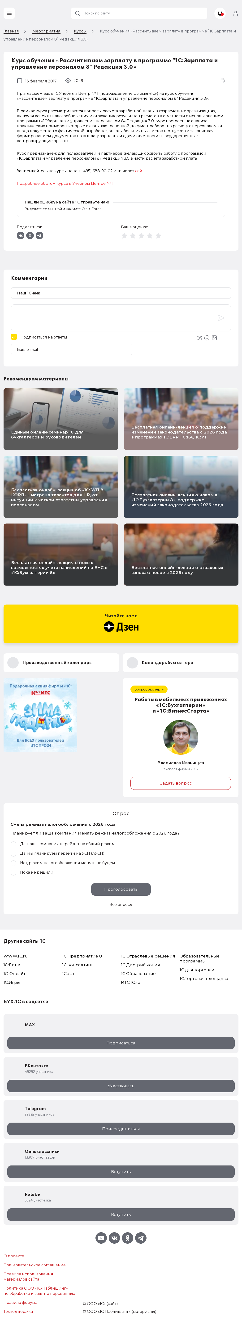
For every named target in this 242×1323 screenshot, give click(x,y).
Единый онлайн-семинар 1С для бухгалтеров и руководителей (47, 434)
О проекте (14, 1256)
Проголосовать (121, 889)
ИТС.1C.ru (130, 982)
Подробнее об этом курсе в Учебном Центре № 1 (65, 183)
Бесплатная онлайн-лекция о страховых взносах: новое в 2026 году (177, 570)
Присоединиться (121, 1128)
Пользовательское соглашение (35, 1265)
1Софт (68, 973)
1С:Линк (12, 964)
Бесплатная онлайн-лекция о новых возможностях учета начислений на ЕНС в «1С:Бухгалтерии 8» (59, 567)
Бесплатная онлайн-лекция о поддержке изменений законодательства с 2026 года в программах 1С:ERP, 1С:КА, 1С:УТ (179, 432)
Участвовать (121, 1086)
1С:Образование (138, 973)
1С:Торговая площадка (204, 978)
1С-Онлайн (15, 973)
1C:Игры (12, 982)
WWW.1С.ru (16, 956)
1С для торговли (197, 969)
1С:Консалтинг (77, 964)
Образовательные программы (200, 958)
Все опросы (121, 904)
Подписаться (121, 1043)
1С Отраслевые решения (148, 956)
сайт (139, 171)
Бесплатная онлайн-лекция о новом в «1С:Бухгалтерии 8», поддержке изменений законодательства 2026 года (177, 499)
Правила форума (20, 1302)
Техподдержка (18, 1311)
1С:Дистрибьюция (140, 964)
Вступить (121, 1171)
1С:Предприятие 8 (82, 956)
